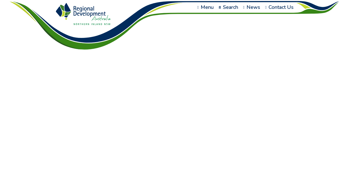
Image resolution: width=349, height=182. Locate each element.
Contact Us (279, 7)
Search (228, 7)
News (251, 7)
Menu (205, 7)
